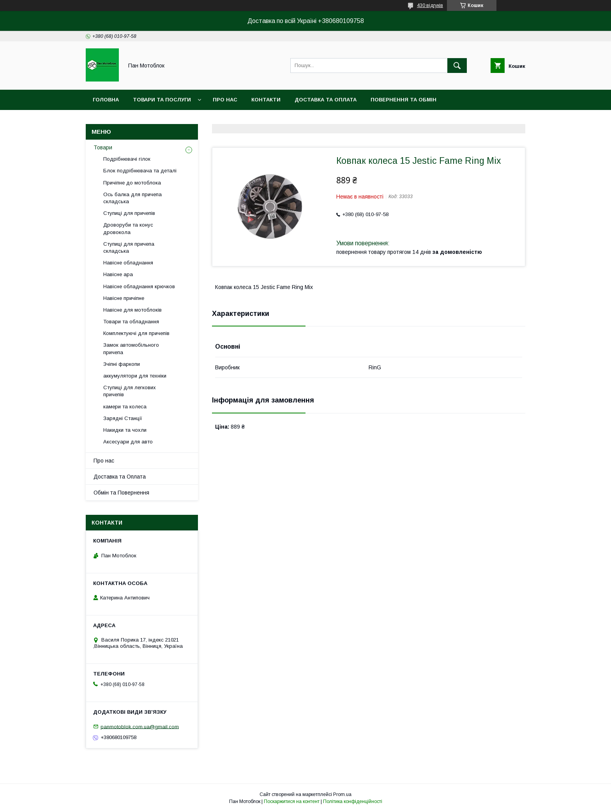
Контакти (266, 100)
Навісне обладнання (128, 263)
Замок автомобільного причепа (131, 348)
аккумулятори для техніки (134, 376)
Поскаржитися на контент (292, 801)
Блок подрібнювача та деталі (140, 171)
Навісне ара (118, 274)
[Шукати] (457, 65)
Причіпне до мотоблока (132, 183)
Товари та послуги (162, 100)
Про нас (225, 100)
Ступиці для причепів (129, 213)
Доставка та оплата (326, 100)
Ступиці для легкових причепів (129, 391)
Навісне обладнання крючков (139, 286)
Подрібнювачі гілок (126, 159)
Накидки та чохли (125, 430)
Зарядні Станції (122, 418)
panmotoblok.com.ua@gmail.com (140, 726)
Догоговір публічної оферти (137, 120)
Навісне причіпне (123, 298)
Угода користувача (224, 120)
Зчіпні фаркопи (121, 364)
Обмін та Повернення (121, 492)
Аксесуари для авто (128, 442)
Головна (106, 100)
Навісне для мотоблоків (132, 310)
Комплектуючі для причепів (136, 333)
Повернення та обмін (403, 100)
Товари (103, 147)
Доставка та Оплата (120, 476)
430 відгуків (430, 5)
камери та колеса (125, 407)
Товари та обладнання (131, 321)
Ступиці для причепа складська (128, 247)
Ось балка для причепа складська (132, 197)
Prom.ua (342, 794)
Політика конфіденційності (352, 801)
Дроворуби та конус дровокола (128, 228)
